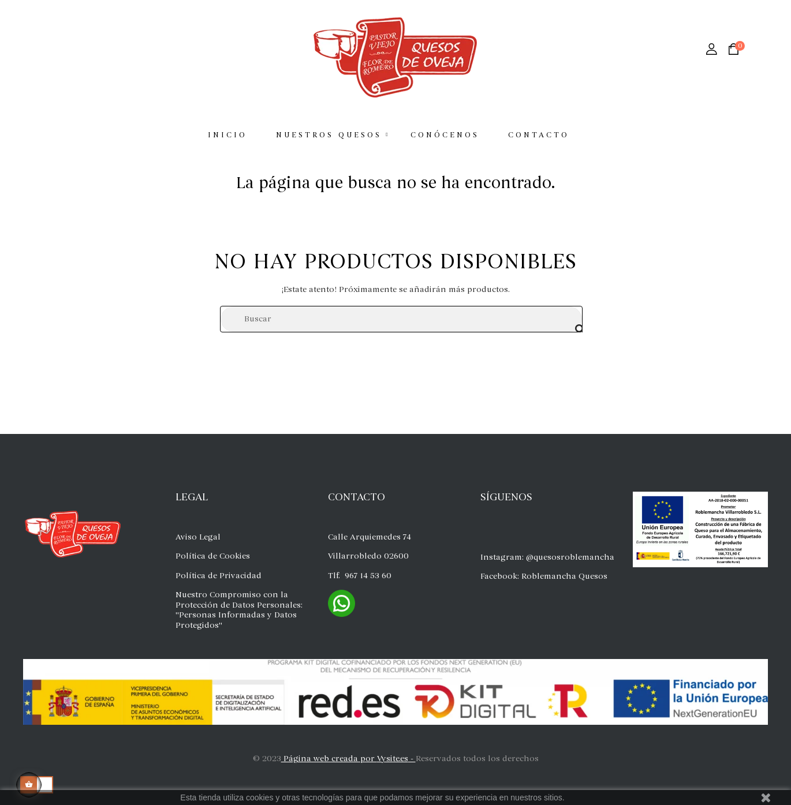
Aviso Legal (198, 537)
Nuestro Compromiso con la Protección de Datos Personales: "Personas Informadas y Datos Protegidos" (239, 610)
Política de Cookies (213, 556)
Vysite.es (392, 758)
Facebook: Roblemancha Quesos (543, 576)
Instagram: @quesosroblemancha (547, 557)
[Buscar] (401, 319)
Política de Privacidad (219, 576)
